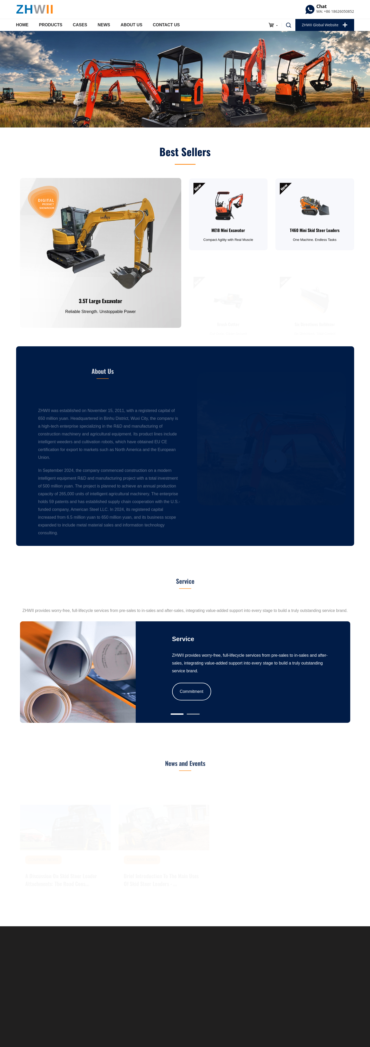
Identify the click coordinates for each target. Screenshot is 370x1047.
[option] (185, 79)
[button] (177, 714)
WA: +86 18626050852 (335, 11)
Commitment (191, 691)
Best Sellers (185, 153)
